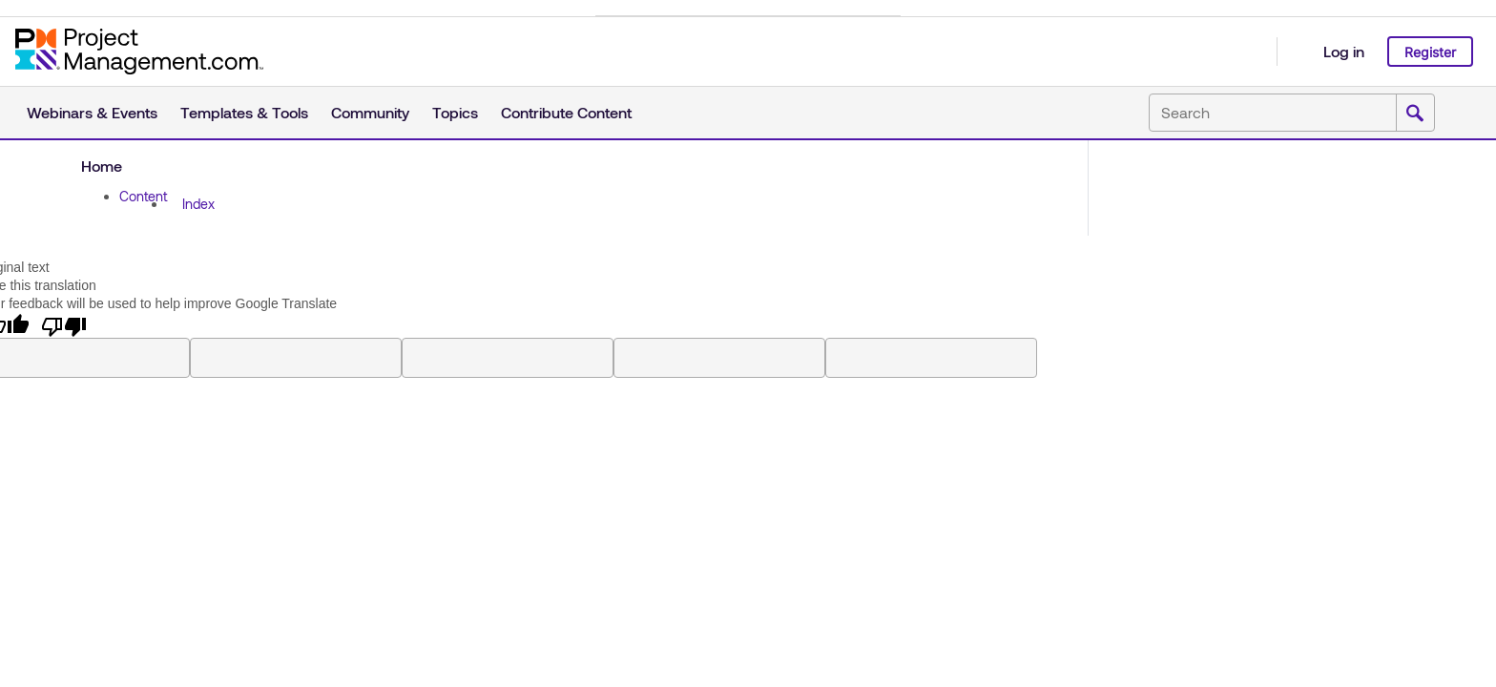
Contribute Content (566, 112)
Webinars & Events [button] (92, 112)
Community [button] (370, 112)
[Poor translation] (64, 325)
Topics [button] (455, 112)
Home (101, 165)
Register (1430, 52)
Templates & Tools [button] (244, 112)
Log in (1343, 51)
